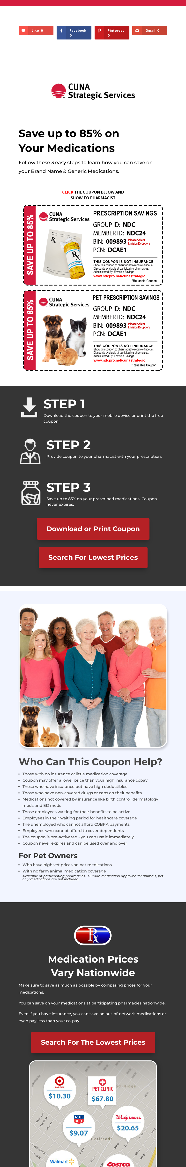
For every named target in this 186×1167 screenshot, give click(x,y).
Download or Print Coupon (93, 529)
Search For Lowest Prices (93, 557)
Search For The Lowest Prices (93, 1042)
